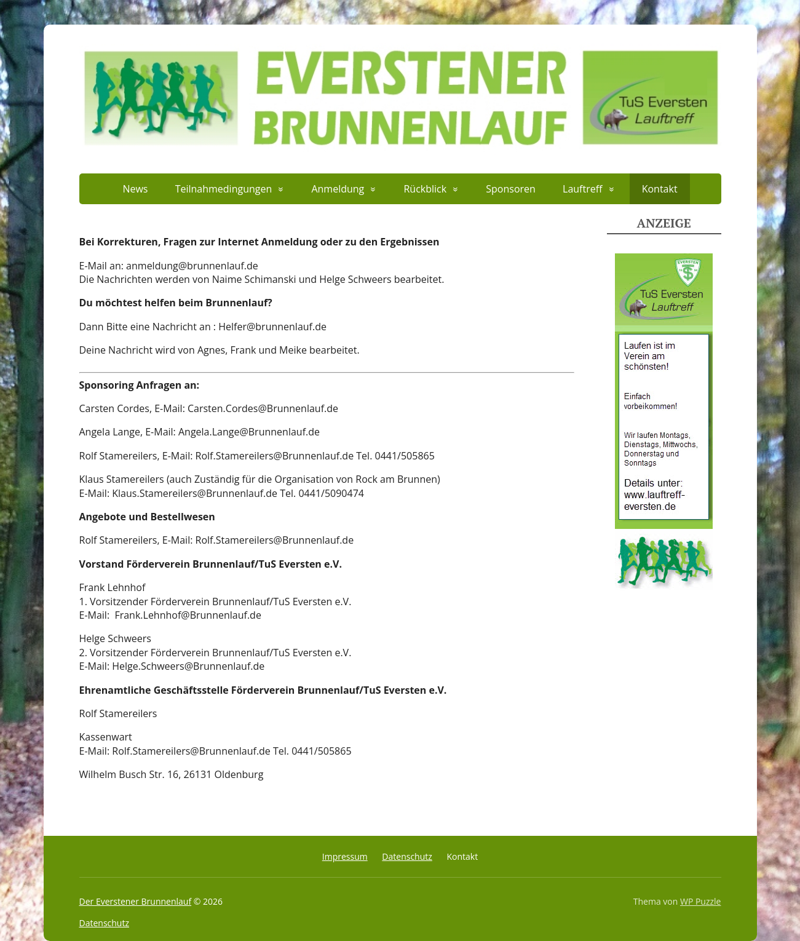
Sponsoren (511, 189)
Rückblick (424, 189)
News (135, 189)
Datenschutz (407, 856)
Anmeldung (337, 189)
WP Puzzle (700, 901)
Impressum (345, 856)
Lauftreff (582, 189)
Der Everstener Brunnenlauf (135, 901)
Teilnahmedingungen (223, 189)
